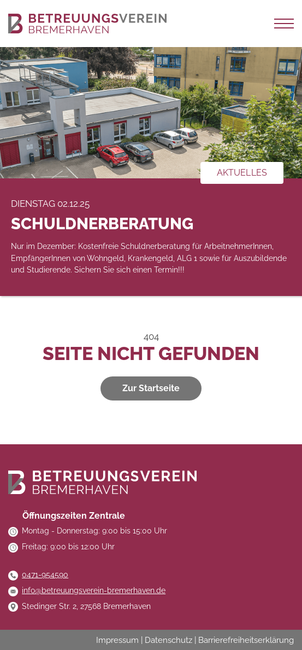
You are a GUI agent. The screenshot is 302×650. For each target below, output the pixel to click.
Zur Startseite (151, 388)
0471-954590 (45, 574)
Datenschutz (168, 640)
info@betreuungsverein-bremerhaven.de (93, 590)
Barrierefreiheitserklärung (246, 640)
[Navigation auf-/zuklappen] (284, 23)
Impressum (117, 640)
